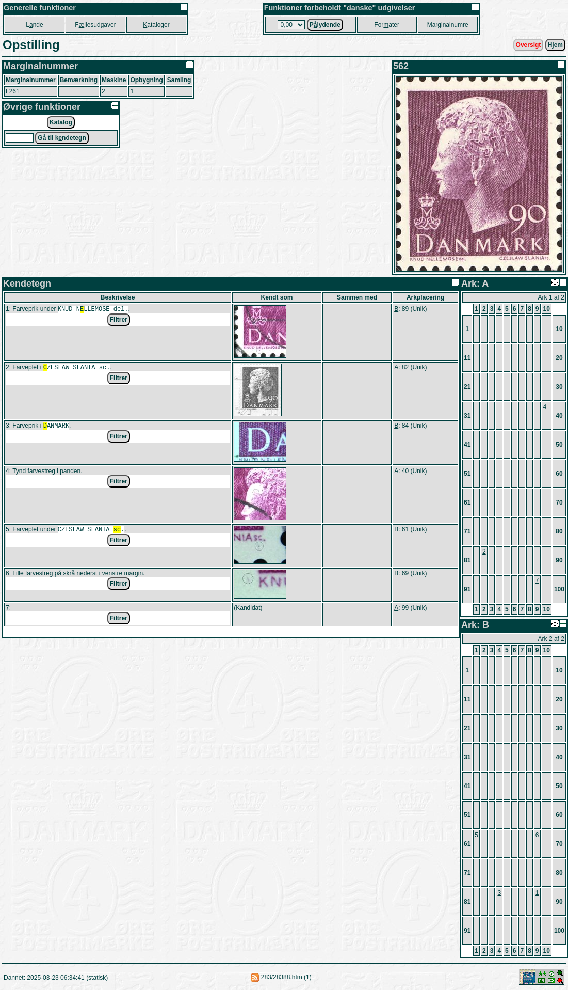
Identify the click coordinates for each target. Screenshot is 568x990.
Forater (386, 24)
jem (555, 45)
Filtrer (118, 320)
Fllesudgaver (95, 24)
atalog (61, 122)
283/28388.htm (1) (286, 977)
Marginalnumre (447, 24)
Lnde (34, 24)
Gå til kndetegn (62, 138)
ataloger (156, 24)
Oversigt (528, 45)
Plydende (325, 24)
